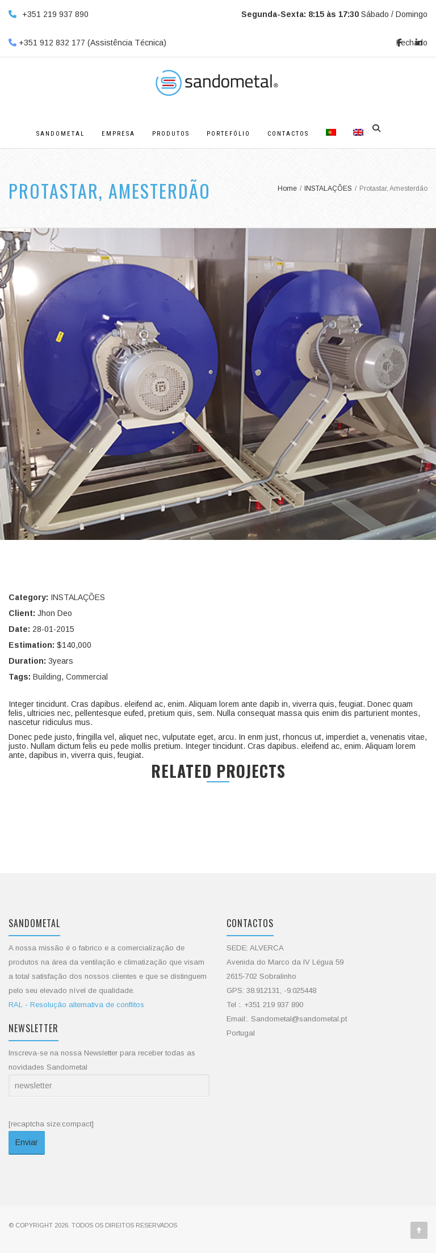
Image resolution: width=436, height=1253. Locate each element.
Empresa (118, 133)
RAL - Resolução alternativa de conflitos (76, 1004)
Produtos (171, 133)
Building (47, 676)
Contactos (288, 133)
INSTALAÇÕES (78, 597)
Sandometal (60, 133)
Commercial (87, 676)
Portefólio (228, 133)
